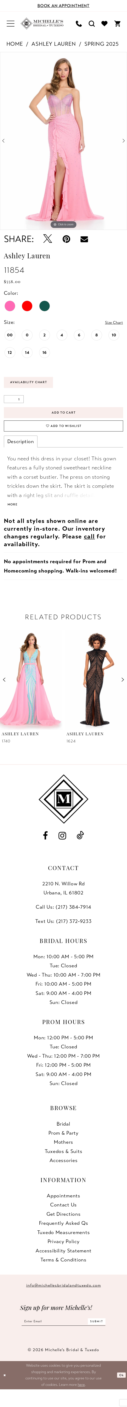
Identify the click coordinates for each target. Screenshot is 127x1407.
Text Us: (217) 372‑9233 (63, 935)
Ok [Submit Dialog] (120, 1392)
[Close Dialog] (6, 1392)
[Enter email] (63, 1337)
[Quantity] (14, 403)
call (89, 550)
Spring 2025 (101, 44)
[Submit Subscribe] (108, 1337)
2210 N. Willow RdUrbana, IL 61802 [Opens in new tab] (63, 902)
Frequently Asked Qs (63, 1237)
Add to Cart (63, 418)
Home (14, 44)
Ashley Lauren (53, 44)
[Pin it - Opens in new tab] (66, 239)
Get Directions (63, 1228)
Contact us (63, 1219)
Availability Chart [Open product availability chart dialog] (37, 384)
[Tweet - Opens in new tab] (48, 239)
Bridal (63, 1138)
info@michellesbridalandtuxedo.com (63, 1299)
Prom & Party (63, 1147)
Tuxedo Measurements (63, 1246)
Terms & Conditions (63, 1274)
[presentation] (31, 694)
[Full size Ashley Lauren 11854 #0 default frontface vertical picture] (63, 141)
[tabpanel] (63, 141)
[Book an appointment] (63, 5)
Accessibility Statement (63, 1265)
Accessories (64, 1175)
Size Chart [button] (111, 322)
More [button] (14, 518)
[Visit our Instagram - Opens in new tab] (62, 850)
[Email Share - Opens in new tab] (84, 239)
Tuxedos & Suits (63, 1165)
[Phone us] (79, 23)
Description (20, 453)
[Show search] (91, 23)
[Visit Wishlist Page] (104, 23)
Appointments (63, 1210)
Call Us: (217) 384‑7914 (63, 921)
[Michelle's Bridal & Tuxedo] (42, 23)
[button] (10, 23)
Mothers (63, 1156)
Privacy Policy (64, 1256)
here (81, 1402)
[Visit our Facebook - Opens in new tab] (45, 850)
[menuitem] (10, 23)
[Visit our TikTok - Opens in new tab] (80, 850)
